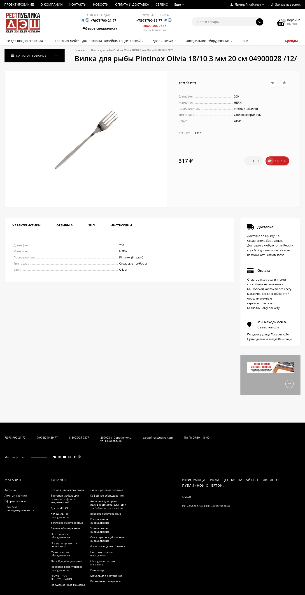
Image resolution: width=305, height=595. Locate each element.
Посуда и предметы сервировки (64, 544)
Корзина (10, 490)
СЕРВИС (162, 4)
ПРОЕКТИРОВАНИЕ (19, 4)
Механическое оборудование (60, 553)
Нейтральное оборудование (60, 535)
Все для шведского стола (67, 490)
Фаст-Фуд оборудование (67, 561)
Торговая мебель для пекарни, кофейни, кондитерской (65, 499)
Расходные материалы (105, 581)
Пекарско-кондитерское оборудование (67, 568)
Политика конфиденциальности (19, 508)
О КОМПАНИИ (51, 4)
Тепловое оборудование (67, 523)
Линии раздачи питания (106, 490)
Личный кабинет (16, 495)
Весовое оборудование (105, 514)
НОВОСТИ (101, 4)
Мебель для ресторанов (106, 576)
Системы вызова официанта (101, 553)
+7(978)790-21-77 (103, 20)
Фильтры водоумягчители (107, 546)
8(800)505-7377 (154, 25)
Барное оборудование (65, 528)
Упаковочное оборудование (99, 530)
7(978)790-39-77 (47, 437)
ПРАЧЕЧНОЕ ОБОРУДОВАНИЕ (62, 577)
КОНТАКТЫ (77, 4)
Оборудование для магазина (102, 562)
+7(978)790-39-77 (149, 20)
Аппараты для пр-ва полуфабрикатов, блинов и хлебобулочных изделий (108, 504)
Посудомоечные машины (68, 585)
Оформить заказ (15, 501)
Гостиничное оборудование (99, 521)
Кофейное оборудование (107, 495)
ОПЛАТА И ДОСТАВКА (132, 4)
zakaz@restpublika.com (158, 437)
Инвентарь (97, 570)
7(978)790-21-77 (15, 437)
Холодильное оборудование (60, 515)
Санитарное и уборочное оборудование (107, 539)
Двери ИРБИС (60, 508)
